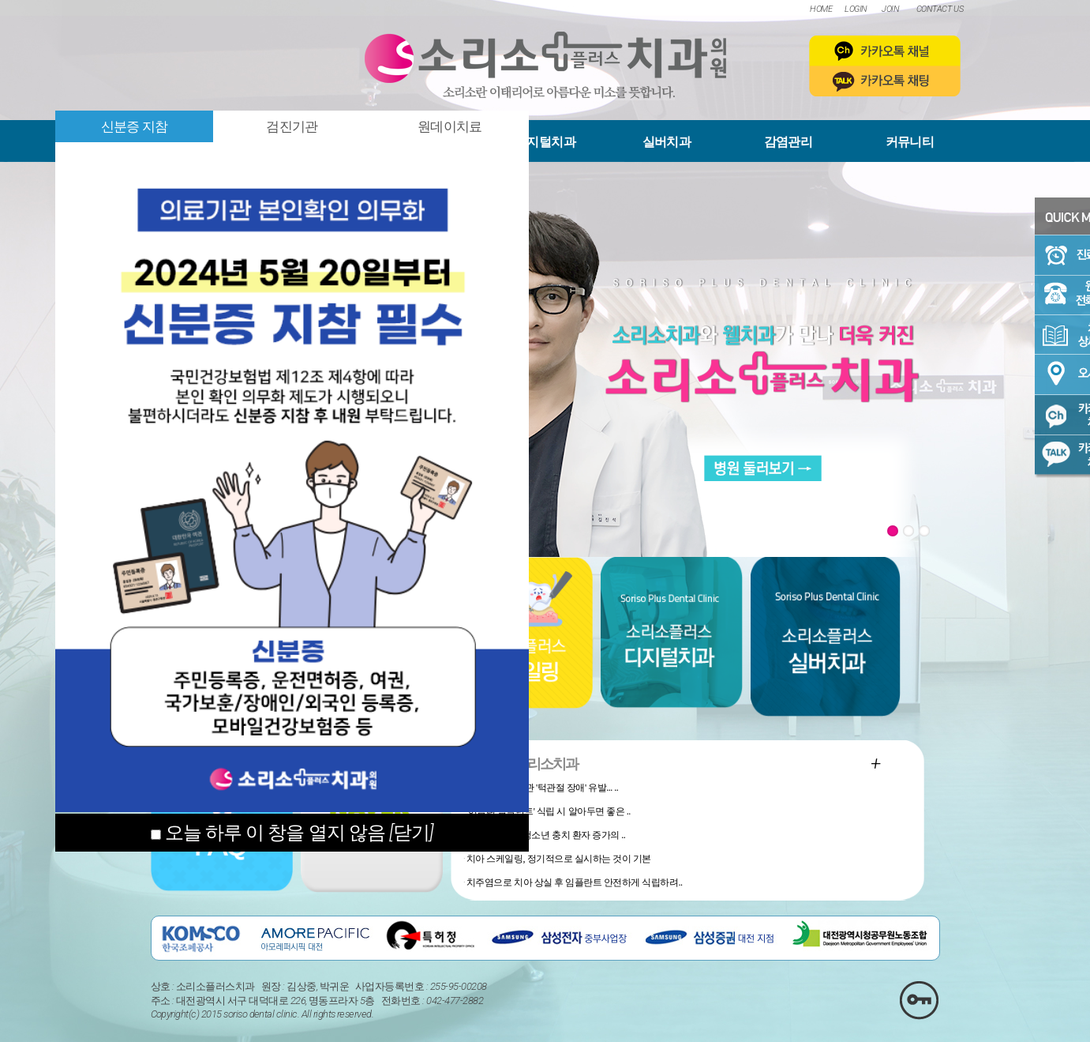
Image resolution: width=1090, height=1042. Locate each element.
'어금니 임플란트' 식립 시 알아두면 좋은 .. (548, 811)
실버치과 (666, 141)
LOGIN (856, 9)
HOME (821, 9)
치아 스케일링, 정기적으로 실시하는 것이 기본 (558, 858)
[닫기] (411, 833)
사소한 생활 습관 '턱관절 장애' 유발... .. (542, 787)
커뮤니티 (910, 141)
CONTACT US (940, 9)
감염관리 (788, 141)
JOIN (890, 9)
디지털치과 (545, 141)
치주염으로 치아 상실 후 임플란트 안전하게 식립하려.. (574, 882)
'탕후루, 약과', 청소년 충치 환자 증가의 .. (545, 835)
